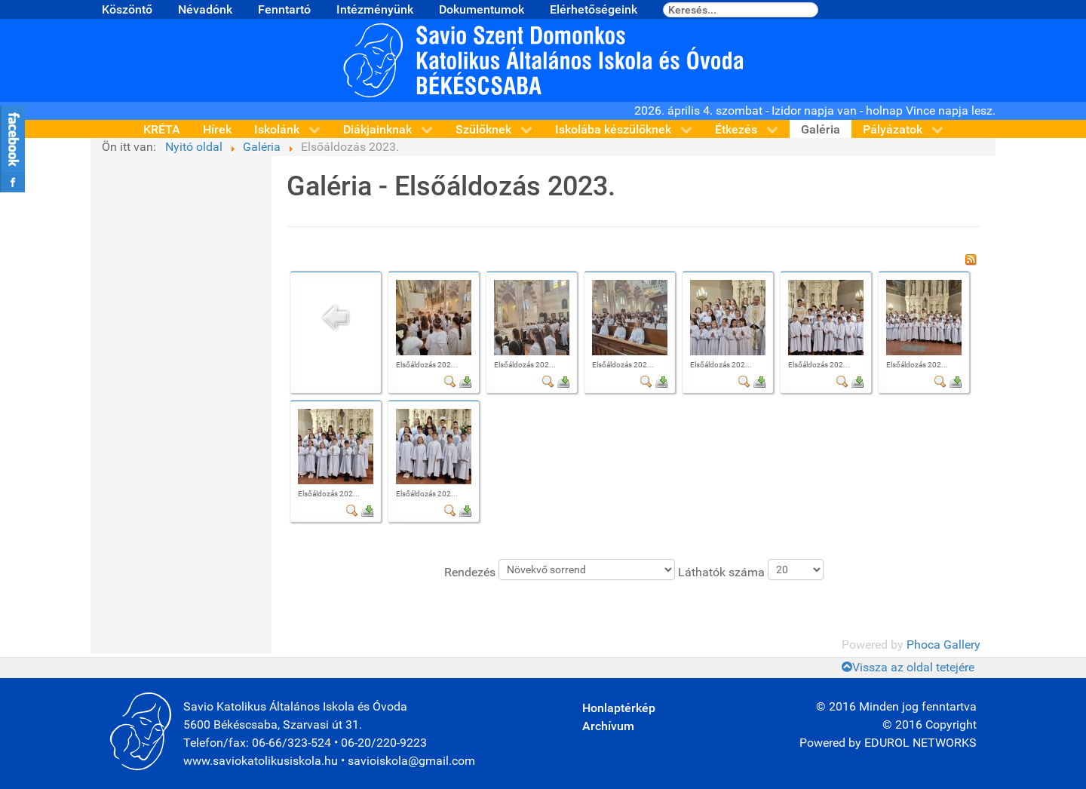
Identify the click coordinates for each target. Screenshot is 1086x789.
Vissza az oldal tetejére (908, 667)
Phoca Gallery (943, 644)
